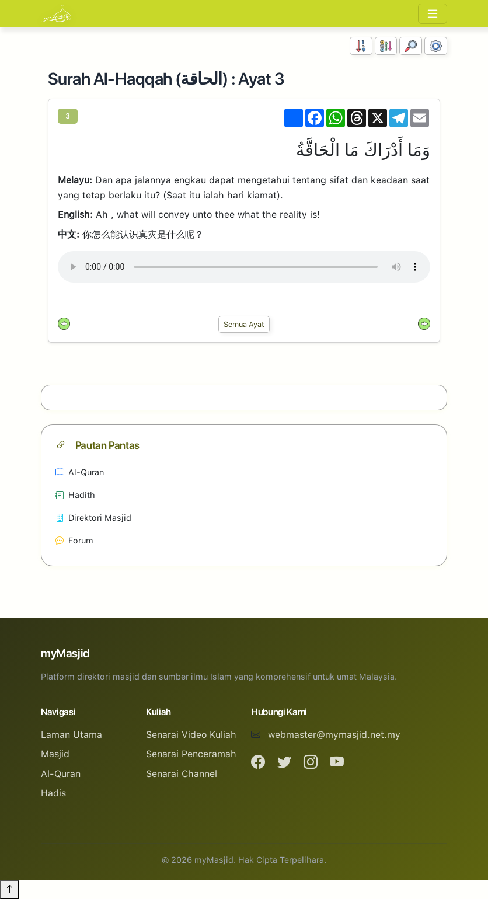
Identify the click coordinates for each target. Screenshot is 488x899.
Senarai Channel (181, 773)
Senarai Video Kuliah (191, 734)
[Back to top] (9, 889)
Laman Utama (71, 734)
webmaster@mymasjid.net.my (334, 734)
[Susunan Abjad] (386, 46)
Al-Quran (79, 472)
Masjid (55, 753)
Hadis (53, 793)
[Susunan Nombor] (361, 46)
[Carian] (410, 46)
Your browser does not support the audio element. (244, 267)
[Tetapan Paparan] (435, 46)
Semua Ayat (244, 324)
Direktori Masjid (93, 517)
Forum (74, 540)
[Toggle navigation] (432, 14)
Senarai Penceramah (191, 753)
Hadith (75, 495)
